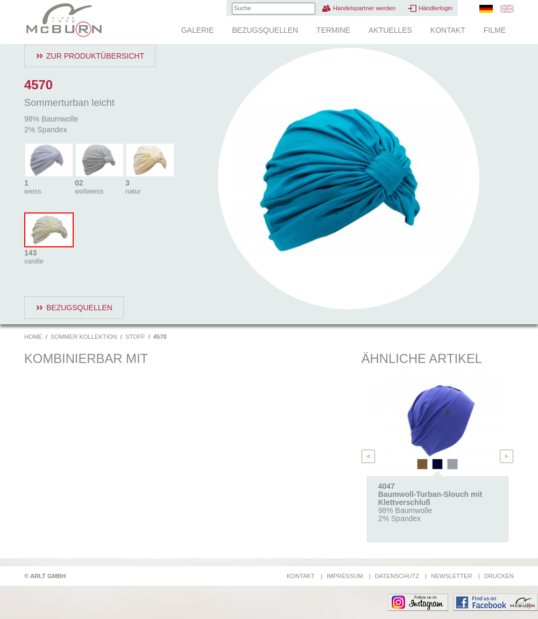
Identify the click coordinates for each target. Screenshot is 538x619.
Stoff (135, 336)
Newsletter (451, 576)
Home (33, 336)
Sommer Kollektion (84, 336)
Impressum (345, 576)
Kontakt (447, 30)
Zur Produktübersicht (95, 56)
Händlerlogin (435, 8)
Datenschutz (397, 576)
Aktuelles (390, 30)
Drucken (499, 576)
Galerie (197, 30)
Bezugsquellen (265, 30)
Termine (333, 30)
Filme (495, 30)
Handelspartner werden (364, 8)
